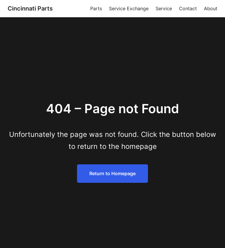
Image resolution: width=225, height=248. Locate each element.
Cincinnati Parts (30, 8)
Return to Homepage (112, 173)
